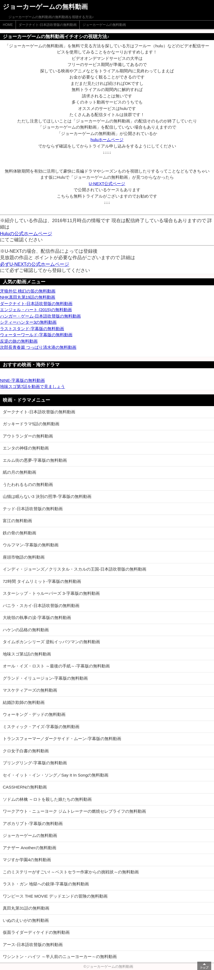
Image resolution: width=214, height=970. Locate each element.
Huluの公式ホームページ (26, 233)
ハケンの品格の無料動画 (26, 629)
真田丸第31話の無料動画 (26, 908)
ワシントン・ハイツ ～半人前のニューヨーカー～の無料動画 (60, 956)
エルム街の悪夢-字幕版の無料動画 (35, 460)
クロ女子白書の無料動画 (26, 750)
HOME (8, 25)
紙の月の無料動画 (19, 472)
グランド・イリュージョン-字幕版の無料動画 (45, 678)
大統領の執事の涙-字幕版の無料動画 (37, 617)
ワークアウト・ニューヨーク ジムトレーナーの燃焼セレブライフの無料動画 (74, 811)
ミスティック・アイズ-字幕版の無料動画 (41, 726)
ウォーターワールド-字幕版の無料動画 (36, 334)
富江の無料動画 (17, 520)
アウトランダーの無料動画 (28, 436)
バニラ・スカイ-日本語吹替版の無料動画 (41, 605)
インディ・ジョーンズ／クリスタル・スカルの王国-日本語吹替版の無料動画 (74, 569)
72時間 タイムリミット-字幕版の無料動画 (42, 581)
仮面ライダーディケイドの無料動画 (36, 932)
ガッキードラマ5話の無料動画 (31, 423)
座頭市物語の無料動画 (24, 557)
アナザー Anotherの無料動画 (29, 847)
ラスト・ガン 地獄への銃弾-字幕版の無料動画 (46, 883)
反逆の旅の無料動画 (19, 341)
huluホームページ (107, 139)
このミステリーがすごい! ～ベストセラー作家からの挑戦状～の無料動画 (71, 872)
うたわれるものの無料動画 (28, 484)
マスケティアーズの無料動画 (30, 690)
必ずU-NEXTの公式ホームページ (34, 264)
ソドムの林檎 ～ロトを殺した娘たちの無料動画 (47, 799)
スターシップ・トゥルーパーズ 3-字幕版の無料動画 (51, 593)
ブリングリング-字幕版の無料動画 (35, 762)
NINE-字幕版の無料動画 (22, 380)
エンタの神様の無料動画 (26, 448)
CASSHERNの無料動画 (25, 787)
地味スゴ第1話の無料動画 (27, 654)
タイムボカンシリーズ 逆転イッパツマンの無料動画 (51, 641)
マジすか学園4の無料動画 (27, 859)
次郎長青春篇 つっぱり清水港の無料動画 (38, 347)
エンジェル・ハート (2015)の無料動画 (36, 309)
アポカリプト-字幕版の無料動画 (33, 823)
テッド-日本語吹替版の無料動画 (33, 508)
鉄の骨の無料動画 (19, 533)
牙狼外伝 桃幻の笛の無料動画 (27, 291)
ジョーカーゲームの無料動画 (104, 25)
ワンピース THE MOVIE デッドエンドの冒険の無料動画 (55, 896)
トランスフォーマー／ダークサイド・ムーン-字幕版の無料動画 (62, 738)
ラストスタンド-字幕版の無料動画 (32, 328)
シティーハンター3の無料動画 (28, 322)
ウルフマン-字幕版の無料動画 (31, 544)
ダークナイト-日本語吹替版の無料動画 (48, 25)
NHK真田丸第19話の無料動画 (27, 297)
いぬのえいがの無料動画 (26, 920)
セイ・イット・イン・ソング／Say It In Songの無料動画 (55, 775)
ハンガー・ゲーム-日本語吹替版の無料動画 (40, 316)
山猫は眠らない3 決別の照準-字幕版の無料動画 (47, 496)
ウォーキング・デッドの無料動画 (34, 714)
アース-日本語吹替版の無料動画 (33, 944)
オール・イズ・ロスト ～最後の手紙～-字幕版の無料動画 (56, 666)
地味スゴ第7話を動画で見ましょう (32, 386)
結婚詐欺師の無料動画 (24, 702)
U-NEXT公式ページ (107, 183)
